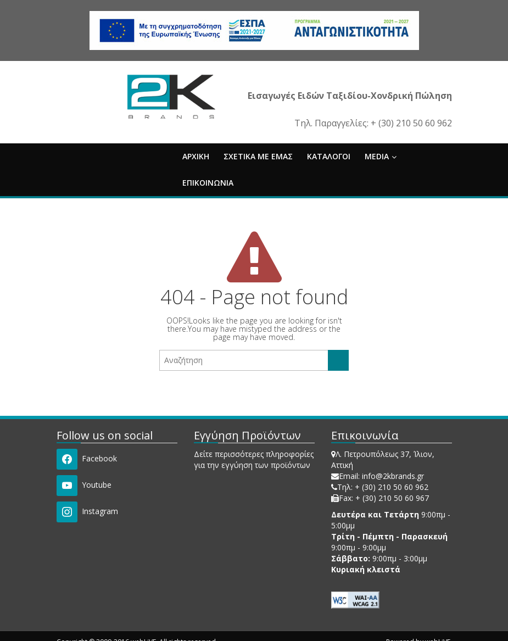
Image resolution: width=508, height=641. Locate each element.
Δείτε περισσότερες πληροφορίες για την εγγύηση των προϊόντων (254, 459)
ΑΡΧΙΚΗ (195, 156)
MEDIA (381, 156)
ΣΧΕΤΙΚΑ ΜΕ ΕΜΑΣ (258, 156)
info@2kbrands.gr (393, 476)
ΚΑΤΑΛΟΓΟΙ (328, 156)
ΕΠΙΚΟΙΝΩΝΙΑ (207, 182)
